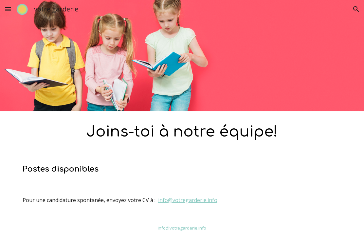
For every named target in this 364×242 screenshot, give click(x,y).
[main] (182, 132)
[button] (8, 9)
